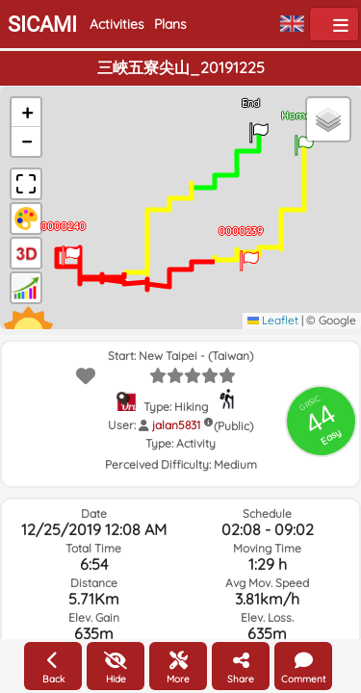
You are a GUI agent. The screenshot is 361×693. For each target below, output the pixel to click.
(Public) (233, 426)
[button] (304, 138)
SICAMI (42, 25)
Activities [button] (117, 24)
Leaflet (272, 320)
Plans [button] (170, 24)
